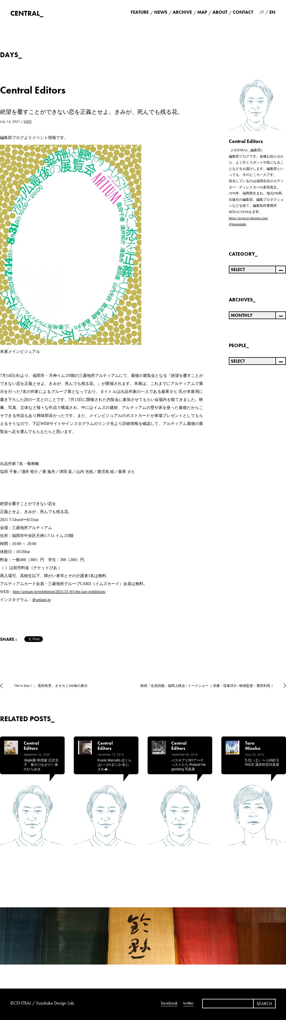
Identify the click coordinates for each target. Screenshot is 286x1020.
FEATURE (140, 12)
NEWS (160, 12)
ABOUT (219, 12)
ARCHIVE (182, 12)
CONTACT (243, 12)
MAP (202, 12)
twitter (188, 1003)
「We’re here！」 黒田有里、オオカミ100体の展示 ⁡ (49, 686)
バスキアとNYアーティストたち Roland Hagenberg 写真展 (188, 764)
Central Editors (32, 90)
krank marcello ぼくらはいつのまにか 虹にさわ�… (115, 764)
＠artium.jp (41, 600)
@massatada (237, 224)
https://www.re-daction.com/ (248, 218)
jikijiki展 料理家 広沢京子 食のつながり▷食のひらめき (41, 764)
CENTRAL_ (26, 13)
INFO (27, 121)
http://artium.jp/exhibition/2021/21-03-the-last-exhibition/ (59, 592)
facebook (169, 1003)
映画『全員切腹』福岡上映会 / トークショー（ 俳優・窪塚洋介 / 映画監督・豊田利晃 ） (207, 686)
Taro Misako (252, 746)
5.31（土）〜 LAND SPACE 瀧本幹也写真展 (262, 762)
